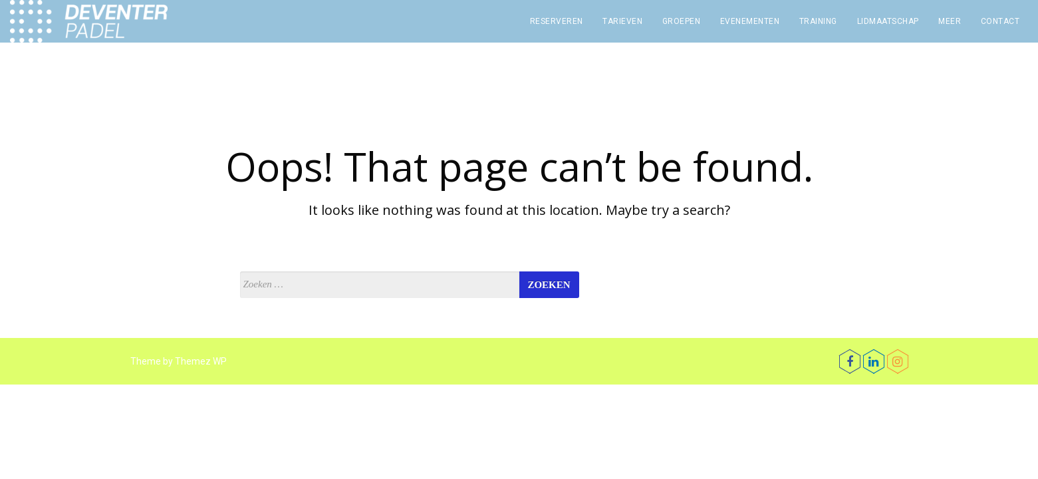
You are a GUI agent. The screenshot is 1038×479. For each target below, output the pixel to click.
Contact (1000, 21)
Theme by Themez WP (178, 361)
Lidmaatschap (888, 21)
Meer (949, 21)
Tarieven (622, 21)
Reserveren (556, 21)
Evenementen (750, 21)
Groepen (681, 21)
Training (818, 21)
